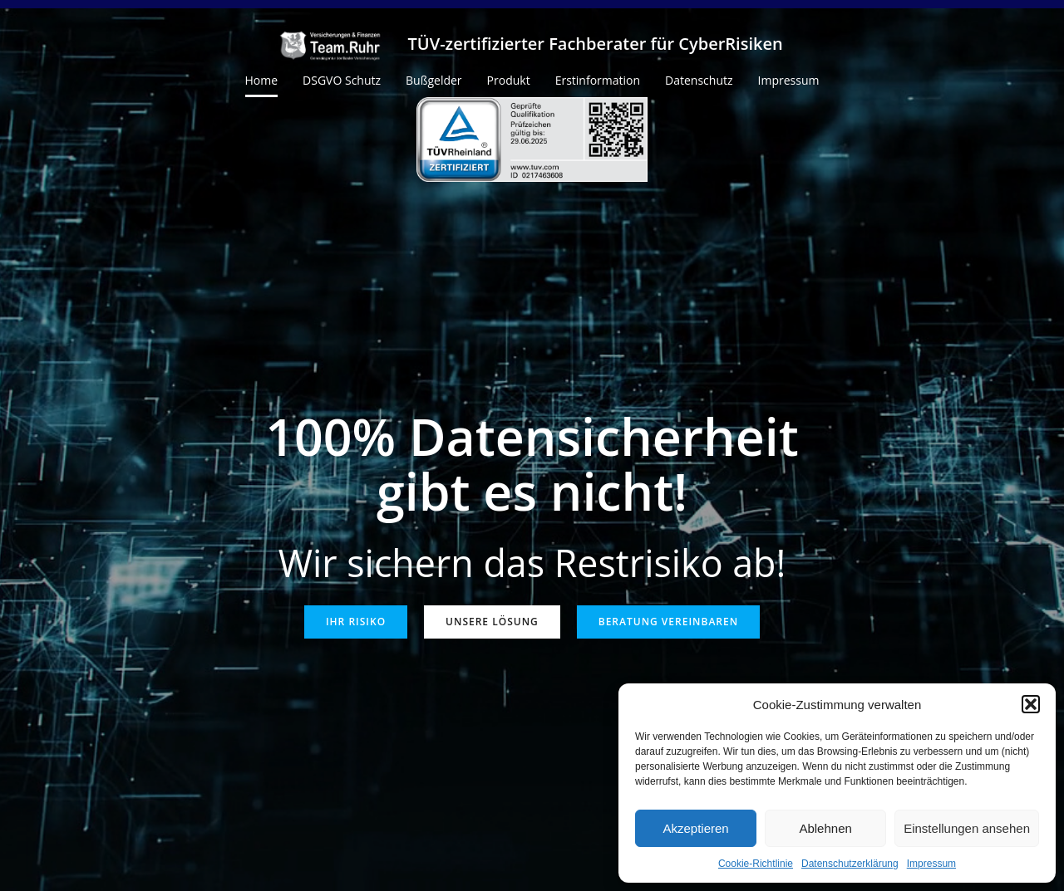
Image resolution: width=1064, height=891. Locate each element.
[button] (1030, 704)
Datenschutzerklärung (850, 863)
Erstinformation (597, 80)
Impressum (931, 863)
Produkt (508, 80)
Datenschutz (698, 80)
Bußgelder (434, 80)
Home (261, 80)
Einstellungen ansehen (967, 828)
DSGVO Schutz (342, 80)
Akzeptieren (695, 828)
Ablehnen (825, 828)
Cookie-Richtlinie (755, 863)
